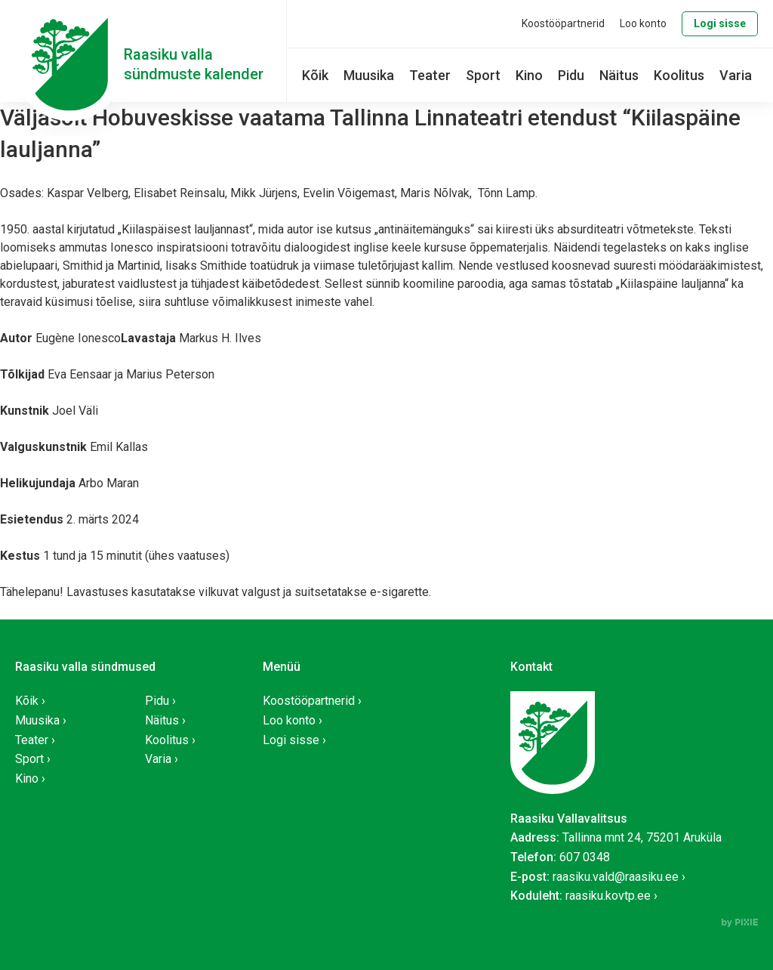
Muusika (368, 75)
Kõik (315, 75)
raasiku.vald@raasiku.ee (616, 877)
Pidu (571, 75)
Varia (735, 75)
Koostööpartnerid (563, 23)
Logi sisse (720, 23)
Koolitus (679, 75)
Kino (529, 75)
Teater (430, 75)
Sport (483, 75)
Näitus (619, 75)
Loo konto (643, 23)
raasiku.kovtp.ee (608, 895)
